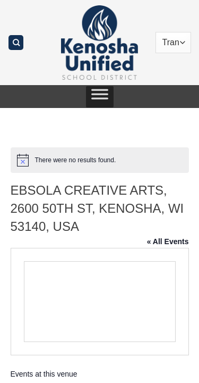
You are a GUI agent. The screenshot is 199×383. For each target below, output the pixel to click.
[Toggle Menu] (99, 96)
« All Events (168, 241)
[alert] (100, 160)
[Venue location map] (99, 302)
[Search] (15, 43)
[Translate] (173, 42)
